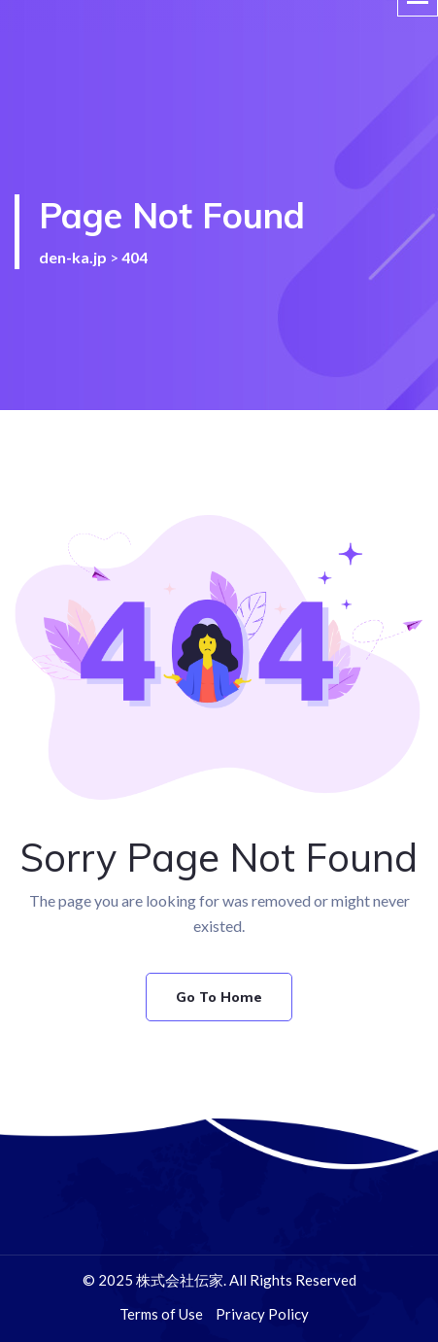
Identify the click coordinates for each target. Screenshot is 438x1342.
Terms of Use (161, 1314)
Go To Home (219, 997)
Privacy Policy (262, 1314)
